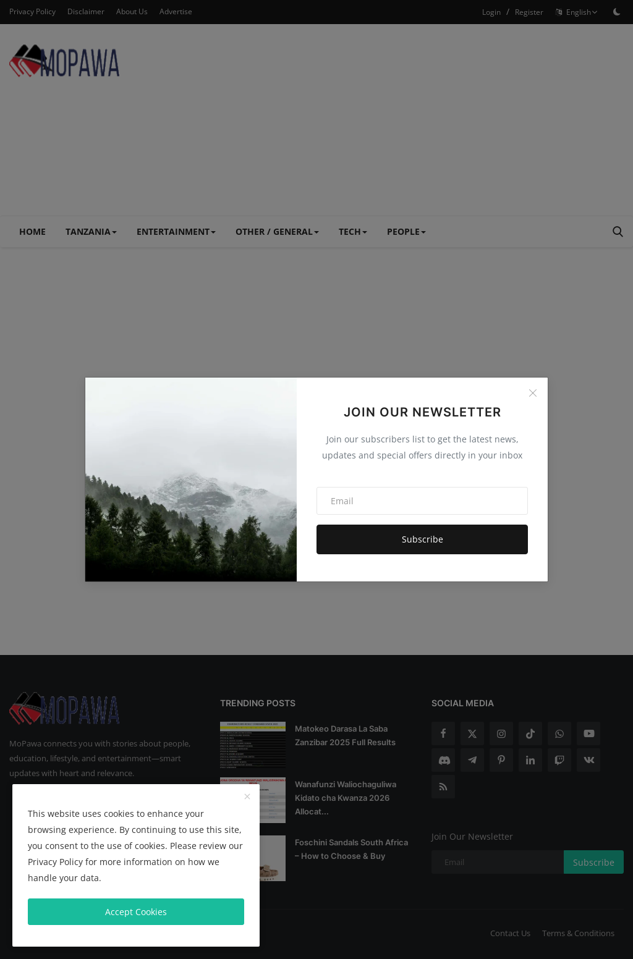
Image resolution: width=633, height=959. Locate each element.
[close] (247, 797)
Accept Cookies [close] (136, 912)
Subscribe (422, 539)
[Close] (532, 393)
